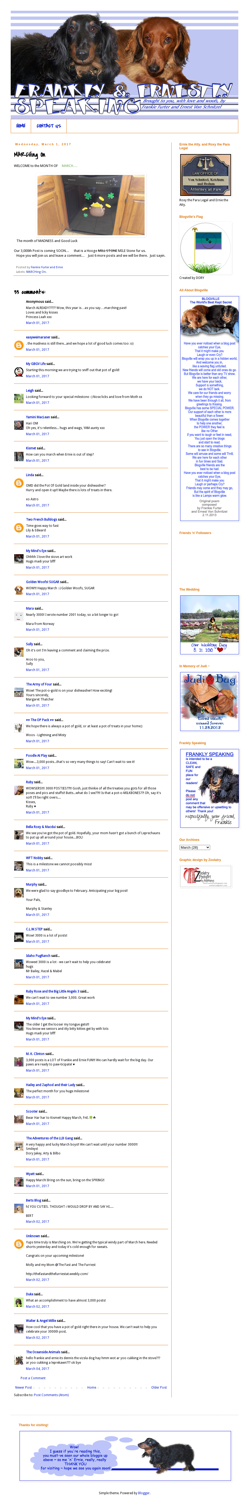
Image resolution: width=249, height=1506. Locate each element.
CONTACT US (49, 126)
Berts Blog (33, 1200)
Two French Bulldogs (41, 519)
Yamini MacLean (38, 417)
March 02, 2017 (37, 1222)
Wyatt (30, 1174)
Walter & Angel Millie (41, 1321)
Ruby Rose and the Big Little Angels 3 (52, 991)
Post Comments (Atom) (51, 1395)
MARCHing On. (36, 272)
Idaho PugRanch (38, 956)
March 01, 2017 (37, 323)
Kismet (31, 448)
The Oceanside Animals (43, 1352)
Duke (29, 1294)
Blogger (144, 1493)
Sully (29, 644)
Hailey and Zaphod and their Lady (50, 1085)
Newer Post (23, 1387)
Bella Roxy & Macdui (41, 827)
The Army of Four (39, 684)
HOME (20, 126)
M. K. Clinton (35, 1054)
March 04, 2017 (37, 1369)
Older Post (159, 1387)
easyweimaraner (38, 337)
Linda (30, 475)
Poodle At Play (36, 756)
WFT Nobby (34, 858)
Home (91, 1387)
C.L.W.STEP (34, 929)
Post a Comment (33, 1378)
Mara (30, 608)
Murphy (31, 884)
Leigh (30, 391)
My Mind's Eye (36, 551)
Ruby (29, 782)
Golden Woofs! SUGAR (42, 582)
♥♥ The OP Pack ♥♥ (40, 720)
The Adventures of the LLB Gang (49, 1138)
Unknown (33, 1236)
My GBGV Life (36, 364)
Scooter (32, 1111)
